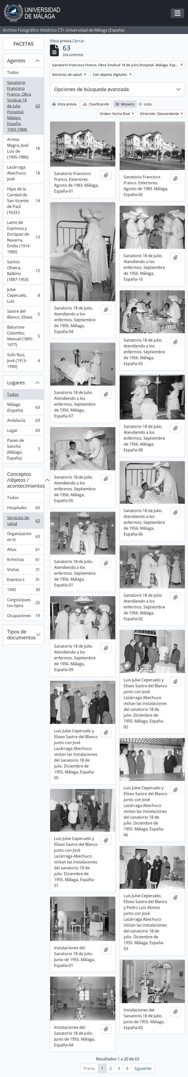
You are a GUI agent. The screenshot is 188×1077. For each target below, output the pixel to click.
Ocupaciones (23, 616)
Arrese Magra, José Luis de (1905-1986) (23, 148)
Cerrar (78, 41)
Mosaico (125, 104)
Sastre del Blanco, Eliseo (23, 314)
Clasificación (96, 104)
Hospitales (23, 509)
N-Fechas (23, 561)
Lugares (16, 382)
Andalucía (23, 421)
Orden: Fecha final (115, 113)
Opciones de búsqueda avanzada (91, 89)
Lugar (23, 431)
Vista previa (64, 104)
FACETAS (23, 43)
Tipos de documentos (21, 634)
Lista (145, 104)
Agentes (16, 60)
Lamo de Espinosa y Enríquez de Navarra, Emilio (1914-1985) (23, 237)
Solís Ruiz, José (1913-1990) (23, 360)
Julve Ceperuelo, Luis (23, 295)
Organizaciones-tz (23, 536)
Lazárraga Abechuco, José (23, 173)
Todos (13, 72)
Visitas (23, 571)
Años (23, 551)
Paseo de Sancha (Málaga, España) (23, 449)
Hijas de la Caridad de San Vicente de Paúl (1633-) (23, 200)
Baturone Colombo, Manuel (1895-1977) (23, 335)
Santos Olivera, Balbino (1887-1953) (23, 270)
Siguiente (143, 1068)
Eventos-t (23, 581)
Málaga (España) (23, 407)
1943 (23, 591)
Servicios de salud (23, 520)
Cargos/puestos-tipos (23, 602)
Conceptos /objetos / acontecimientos (25, 480)
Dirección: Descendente (160, 113)
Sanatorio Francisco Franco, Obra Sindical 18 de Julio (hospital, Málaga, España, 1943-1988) (23, 106)
